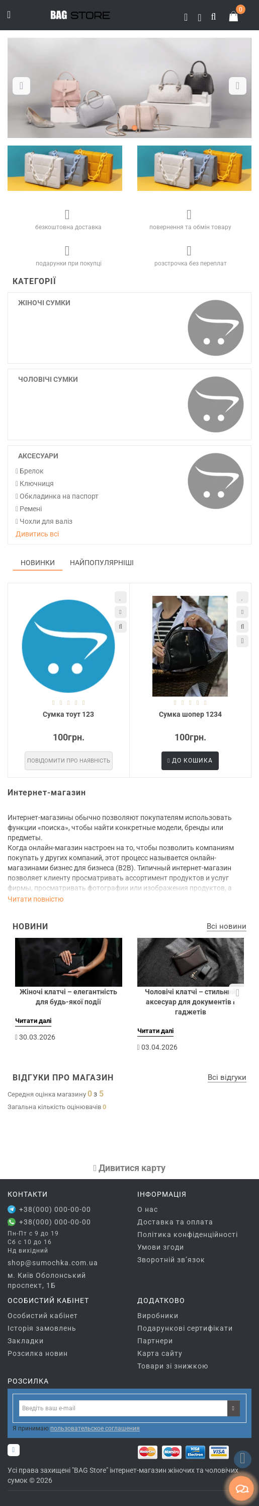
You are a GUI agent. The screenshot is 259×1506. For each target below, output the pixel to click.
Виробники (158, 1316)
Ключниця (35, 484)
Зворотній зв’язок (171, 1260)
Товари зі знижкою (172, 1366)
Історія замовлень (42, 1328)
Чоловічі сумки (48, 379)
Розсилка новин (38, 1353)
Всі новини (226, 926)
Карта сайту (160, 1353)
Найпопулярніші (102, 563)
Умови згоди (160, 1247)
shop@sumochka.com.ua (53, 1263)
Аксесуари (38, 456)
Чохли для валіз (44, 521)
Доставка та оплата (175, 1222)
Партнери (155, 1341)
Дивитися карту (130, 1167)
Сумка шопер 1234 (190, 714)
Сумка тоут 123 (68, 714)
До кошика (190, 760)
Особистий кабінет (43, 1316)
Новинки (38, 563)
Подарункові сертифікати (185, 1328)
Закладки (26, 1341)
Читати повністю (35, 899)
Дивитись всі (37, 534)
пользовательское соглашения (95, 1428)
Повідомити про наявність (68, 761)
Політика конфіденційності (187, 1234)
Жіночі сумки (44, 303)
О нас (147, 1209)
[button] (237, 86)
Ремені (29, 509)
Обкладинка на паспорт (57, 496)
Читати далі (33, 1020)
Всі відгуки (227, 1077)
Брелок (30, 471)
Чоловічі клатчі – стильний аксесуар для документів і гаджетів (190, 1002)
